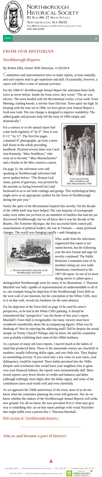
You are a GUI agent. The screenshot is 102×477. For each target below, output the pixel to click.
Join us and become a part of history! (34, 436)
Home (8, 38)
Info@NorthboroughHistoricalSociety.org (43, 473)
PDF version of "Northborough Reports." (31, 418)
